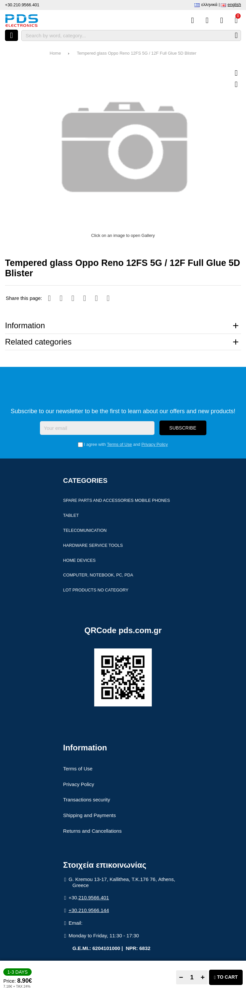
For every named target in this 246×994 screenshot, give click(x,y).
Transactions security (86, 800)
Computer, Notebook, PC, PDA (98, 575)
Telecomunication (85, 530)
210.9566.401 (94, 898)
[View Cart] (236, 20)
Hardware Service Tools (93, 545)
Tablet (71, 515)
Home (55, 53)
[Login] (221, 20)
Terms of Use (119, 445)
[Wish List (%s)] (207, 20)
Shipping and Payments (89, 816)
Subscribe (182, 428)
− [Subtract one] (181, 977)
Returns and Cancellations (92, 831)
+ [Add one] (203, 977)
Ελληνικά (209, 4)
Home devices (79, 560)
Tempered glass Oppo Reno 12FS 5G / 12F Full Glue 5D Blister (136, 53)
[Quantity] (192, 977)
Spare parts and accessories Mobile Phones (116, 500)
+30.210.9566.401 (22, 4)
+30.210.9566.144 (89, 911)
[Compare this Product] (192, 20)
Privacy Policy (154, 445)
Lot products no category (95, 590)
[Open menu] (11, 35)
